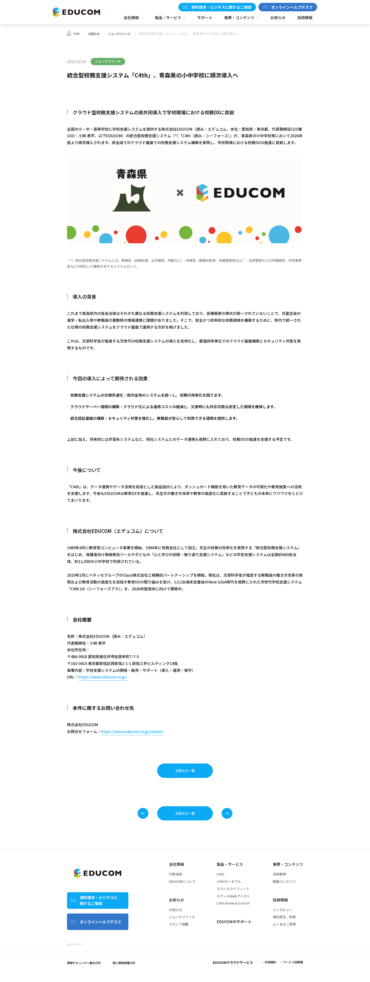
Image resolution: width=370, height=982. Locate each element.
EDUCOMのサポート (234, 931)
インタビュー (283, 918)
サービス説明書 (291, 971)
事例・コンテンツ (288, 873)
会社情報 (176, 873)
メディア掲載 (179, 933)
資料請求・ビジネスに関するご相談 (221, 7)
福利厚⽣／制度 (284, 926)
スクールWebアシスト (233, 905)
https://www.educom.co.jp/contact (132, 731)
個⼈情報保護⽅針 (131, 971)
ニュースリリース (182, 926)
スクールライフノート (233, 897)
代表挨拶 (175, 883)
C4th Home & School (233, 912)
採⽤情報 (280, 909)
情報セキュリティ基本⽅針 (86, 971)
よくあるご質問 (284, 933)
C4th (220, 883)
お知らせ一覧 (185, 773)
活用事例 (279, 883)
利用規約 (266, 971)
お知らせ (176, 909)
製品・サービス (230, 873)
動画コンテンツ (284, 890)
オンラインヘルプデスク (292, 7)
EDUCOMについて (182, 890)
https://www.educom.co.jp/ (102, 677)
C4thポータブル (229, 890)
